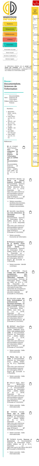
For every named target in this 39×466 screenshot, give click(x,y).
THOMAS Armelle (17, 412)
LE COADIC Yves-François (12, 147)
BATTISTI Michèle (16, 179)
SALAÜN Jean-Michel (17, 211)
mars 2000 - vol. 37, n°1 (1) (11, 136)
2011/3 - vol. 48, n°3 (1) (12, 122)
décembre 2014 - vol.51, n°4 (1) (12, 113)
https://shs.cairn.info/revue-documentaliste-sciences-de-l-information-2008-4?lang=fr (16, 369)
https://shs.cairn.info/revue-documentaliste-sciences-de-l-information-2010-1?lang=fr (16, 257)
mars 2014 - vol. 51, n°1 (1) (11, 118)
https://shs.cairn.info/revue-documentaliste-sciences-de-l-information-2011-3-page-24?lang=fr (16, 228)
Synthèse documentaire (17, 203)
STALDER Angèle (15, 298)
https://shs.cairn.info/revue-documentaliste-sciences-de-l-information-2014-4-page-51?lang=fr (16, 194)
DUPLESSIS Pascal (19, 271)
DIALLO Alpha (14, 383)
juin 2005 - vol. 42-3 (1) (11, 131)
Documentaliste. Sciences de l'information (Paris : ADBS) (12, 166)
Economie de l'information (18, 237)
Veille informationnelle (17, 351)
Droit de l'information (16, 204)
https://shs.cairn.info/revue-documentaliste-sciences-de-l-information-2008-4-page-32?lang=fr (16, 343)
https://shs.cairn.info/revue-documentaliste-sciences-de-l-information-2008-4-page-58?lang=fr (16, 398)
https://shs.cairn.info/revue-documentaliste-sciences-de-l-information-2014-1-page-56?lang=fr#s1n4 (16, 317)
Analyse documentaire (17, 206)
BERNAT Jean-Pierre (17, 326)
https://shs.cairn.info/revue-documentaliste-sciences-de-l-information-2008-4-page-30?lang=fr (16, 425)
